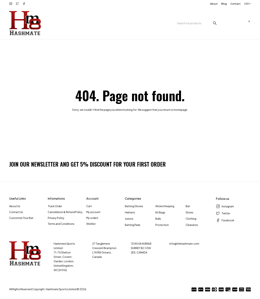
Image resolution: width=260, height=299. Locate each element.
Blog (224, 3)
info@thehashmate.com (184, 243)
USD (246, 3)
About (214, 3)
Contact (235, 3)
